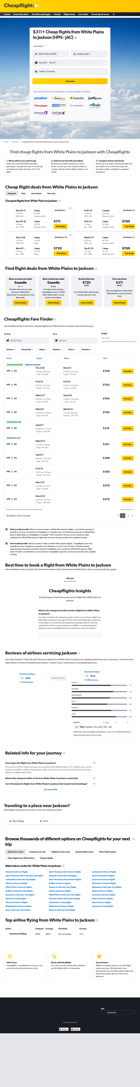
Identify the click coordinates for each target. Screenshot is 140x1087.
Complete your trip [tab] (37, 850)
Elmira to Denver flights (102, 896)
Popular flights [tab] (46, 856)
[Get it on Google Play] (63, 1027)
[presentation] (75, 37)
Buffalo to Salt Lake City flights (19, 889)
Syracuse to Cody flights (102, 904)
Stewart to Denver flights (17, 900)
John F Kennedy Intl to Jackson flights (65, 877)
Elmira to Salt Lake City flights (62, 908)
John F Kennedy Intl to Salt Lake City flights (24, 873)
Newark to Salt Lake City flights (63, 873)
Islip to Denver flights (101, 900)
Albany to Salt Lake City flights (62, 885)
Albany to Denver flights (16, 881)
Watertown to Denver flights (61, 904)
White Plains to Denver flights (19, 885)
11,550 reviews (26, 680)
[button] (49, 62)
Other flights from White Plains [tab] (21, 856)
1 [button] (122, 513)
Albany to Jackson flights (60, 889)
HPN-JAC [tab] (70, 576)
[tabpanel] (70, 624)
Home (7, 15)
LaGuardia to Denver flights (104, 870)
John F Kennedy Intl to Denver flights (65, 870)
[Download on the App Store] (75, 1027)
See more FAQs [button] (50, 787)
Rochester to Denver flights (104, 881)
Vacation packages (41, 15)
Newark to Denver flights (17, 870)
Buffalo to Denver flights (59, 881)
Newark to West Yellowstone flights (64, 896)
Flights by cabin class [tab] (60, 850)
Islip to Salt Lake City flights (18, 908)
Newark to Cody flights (16, 896)
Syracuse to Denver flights (103, 877)
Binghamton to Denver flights (19, 904)
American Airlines (27, 672)
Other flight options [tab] (107, 850)
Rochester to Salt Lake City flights (106, 885)
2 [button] (128, 513)
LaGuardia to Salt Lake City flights (20, 877)
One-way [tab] (51, 191)
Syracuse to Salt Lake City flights (20, 892)
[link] (20, 300)
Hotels (57, 15)
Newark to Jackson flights (103, 873)
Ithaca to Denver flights (102, 889)
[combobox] (39, 46)
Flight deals (69, 15)
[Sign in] (114, 15)
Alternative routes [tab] (15, 850)
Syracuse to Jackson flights (103, 892)
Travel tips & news (100, 15)
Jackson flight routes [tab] (84, 850)
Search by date (21, 15)
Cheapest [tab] (12, 191)
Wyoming (15, 140)
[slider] (136, 339)
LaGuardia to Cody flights (60, 900)
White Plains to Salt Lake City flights (65, 892)
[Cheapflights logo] (19, 6)
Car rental (83, 15)
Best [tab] (23, 191)
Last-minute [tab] (36, 191)
